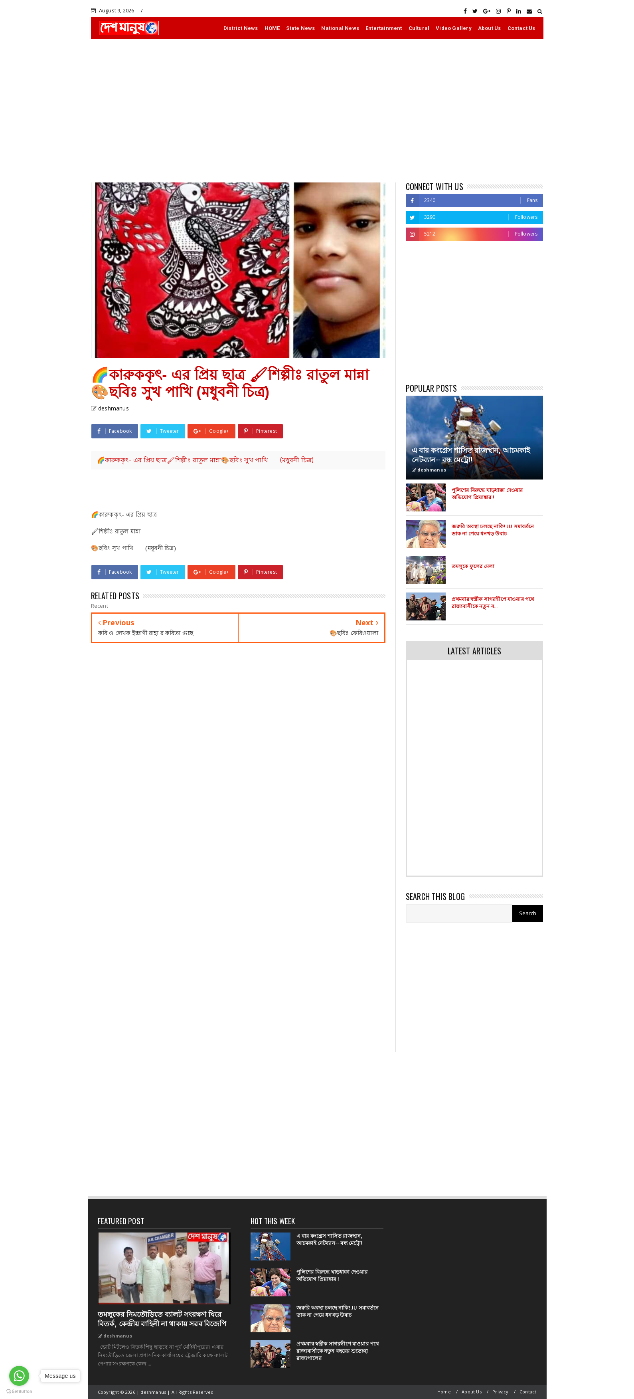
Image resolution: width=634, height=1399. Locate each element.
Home (444, 1391)
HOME (272, 28)
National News (340, 28)
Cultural (419, 28)
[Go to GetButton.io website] (19, 1391)
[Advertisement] (317, 110)
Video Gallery (454, 28)
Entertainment (383, 28)
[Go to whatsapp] (19, 1376)
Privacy (500, 1391)
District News (240, 28)
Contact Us (521, 28)
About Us (489, 28)
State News (300, 28)
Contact (527, 1391)
